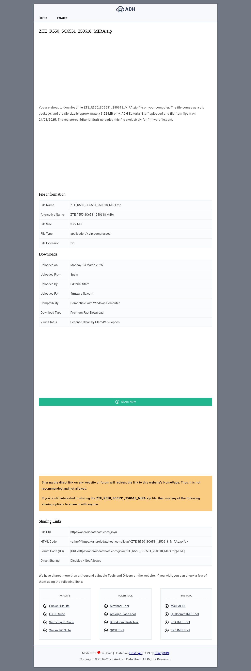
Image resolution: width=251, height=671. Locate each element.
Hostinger (135, 653)
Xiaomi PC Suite (60, 630)
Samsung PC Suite (61, 622)
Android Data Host (125, 9)
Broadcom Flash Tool (124, 622)
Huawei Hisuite (59, 606)
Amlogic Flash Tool (123, 614)
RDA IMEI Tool (180, 622)
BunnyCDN (162, 653)
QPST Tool (117, 630)
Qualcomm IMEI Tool (185, 614)
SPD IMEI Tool (180, 630)
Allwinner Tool (119, 606)
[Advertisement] (125, 66)
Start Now (128, 401)
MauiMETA (178, 606)
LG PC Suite (57, 614)
